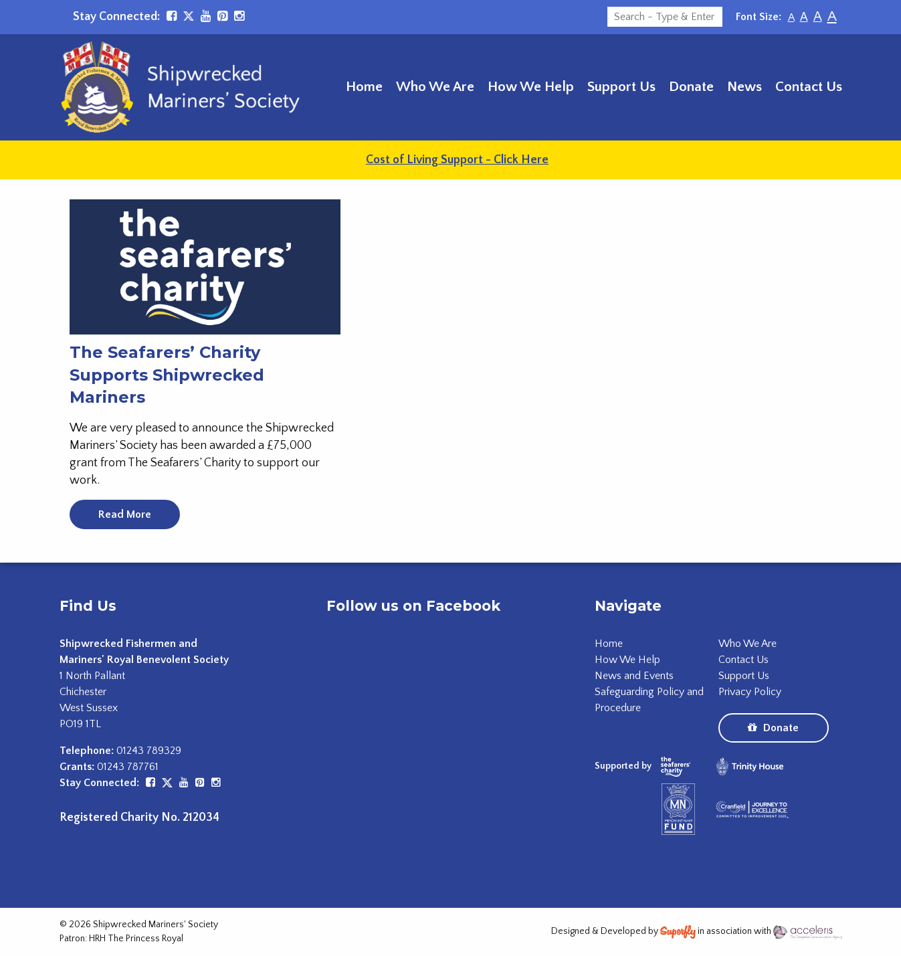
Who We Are (435, 86)
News (744, 86)
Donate (691, 86)
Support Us (621, 86)
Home (364, 86)
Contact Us (808, 86)
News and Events (634, 676)
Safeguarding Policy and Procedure (649, 700)
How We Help (531, 86)
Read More (124, 514)
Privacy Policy (749, 692)
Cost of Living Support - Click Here (457, 160)
